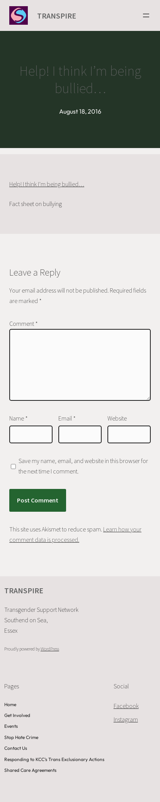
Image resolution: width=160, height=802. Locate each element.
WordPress (50, 649)
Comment (23, 323)
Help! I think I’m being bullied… (46, 184)
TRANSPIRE (56, 15)
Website (117, 418)
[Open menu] (146, 15)
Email (67, 418)
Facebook (126, 706)
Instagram (126, 719)
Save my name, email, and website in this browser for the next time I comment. (83, 466)
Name (18, 418)
